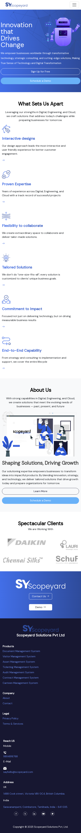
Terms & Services (13, 723)
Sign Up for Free (40, 71)
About (6, 698)
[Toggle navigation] (74, 4)
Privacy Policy (10, 718)
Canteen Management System (20, 683)
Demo (40, 607)
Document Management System (21, 651)
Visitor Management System (19, 656)
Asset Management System (19, 661)
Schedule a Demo (40, 81)
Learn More (40, 491)
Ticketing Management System (21, 667)
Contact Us (40, 596)
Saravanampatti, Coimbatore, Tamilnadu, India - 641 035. (35, 807)
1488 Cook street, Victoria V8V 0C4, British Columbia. (34, 793)
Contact (7, 703)
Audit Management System (18, 672)
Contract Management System (21, 677)
